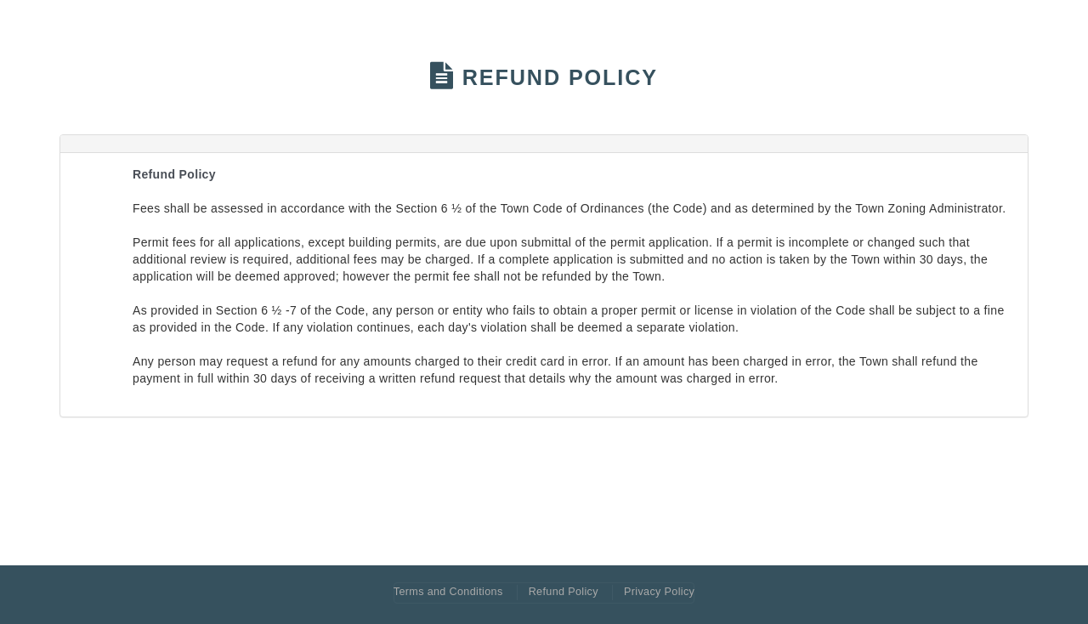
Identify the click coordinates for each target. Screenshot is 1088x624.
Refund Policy (563, 592)
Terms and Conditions (448, 592)
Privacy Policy (659, 592)
